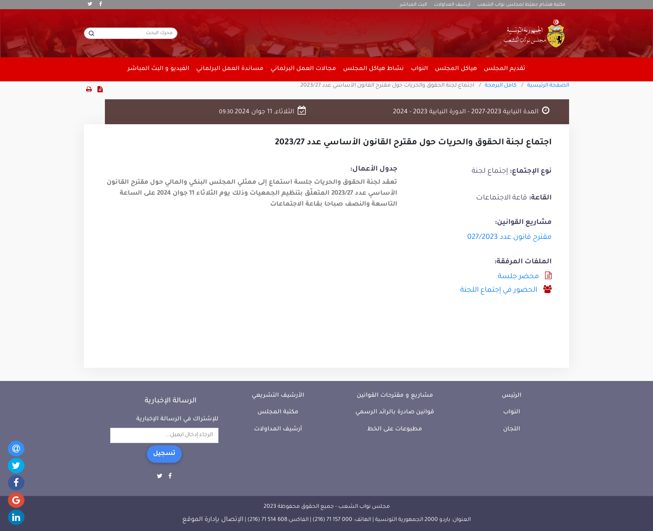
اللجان (511, 429)
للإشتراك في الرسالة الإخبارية (177, 419)
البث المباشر (413, 4)
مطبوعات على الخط (394, 429)
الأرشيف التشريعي (278, 395)
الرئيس (511, 395)
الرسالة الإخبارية (171, 401)
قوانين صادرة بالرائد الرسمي (394, 412)
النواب (511, 412)
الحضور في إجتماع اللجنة (498, 290)
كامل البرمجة (501, 86)
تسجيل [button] (164, 454)
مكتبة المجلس (278, 412)
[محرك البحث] (130, 33)
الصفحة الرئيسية (548, 86)
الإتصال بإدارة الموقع (212, 520)
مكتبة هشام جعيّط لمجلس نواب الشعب (521, 4)
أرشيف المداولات (452, 4)
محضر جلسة (518, 277)
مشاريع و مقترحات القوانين (395, 395)
